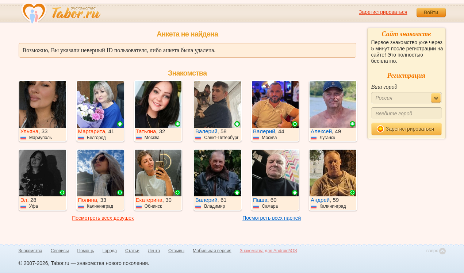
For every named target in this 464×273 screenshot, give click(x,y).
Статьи (132, 250)
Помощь (85, 250)
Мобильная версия (212, 250)
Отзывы (176, 250)
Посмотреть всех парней (271, 218)
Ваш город (384, 87)
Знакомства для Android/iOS (268, 250)
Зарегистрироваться (383, 12)
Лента (154, 250)
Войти (431, 12)
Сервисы (60, 250)
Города (110, 250)
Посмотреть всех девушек (103, 218)
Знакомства (30, 250)
